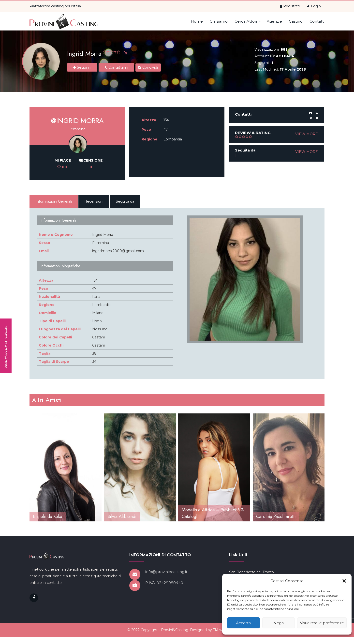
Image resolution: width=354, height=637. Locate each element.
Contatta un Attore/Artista (6, 345)
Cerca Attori (248, 21)
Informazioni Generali (53, 201)
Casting (296, 21)
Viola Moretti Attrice (53, 516)
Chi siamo (219, 21)
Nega (278, 623)
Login (314, 6)
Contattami (116, 67)
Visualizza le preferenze (322, 623)
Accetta (243, 623)
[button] (344, 580)
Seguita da (125, 201)
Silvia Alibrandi (196, 516)
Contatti (317, 21)
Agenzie (274, 21)
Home (197, 21)
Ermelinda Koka (122, 516)
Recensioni (93, 201)
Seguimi (82, 67)
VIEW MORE (306, 134)
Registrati (290, 6)
